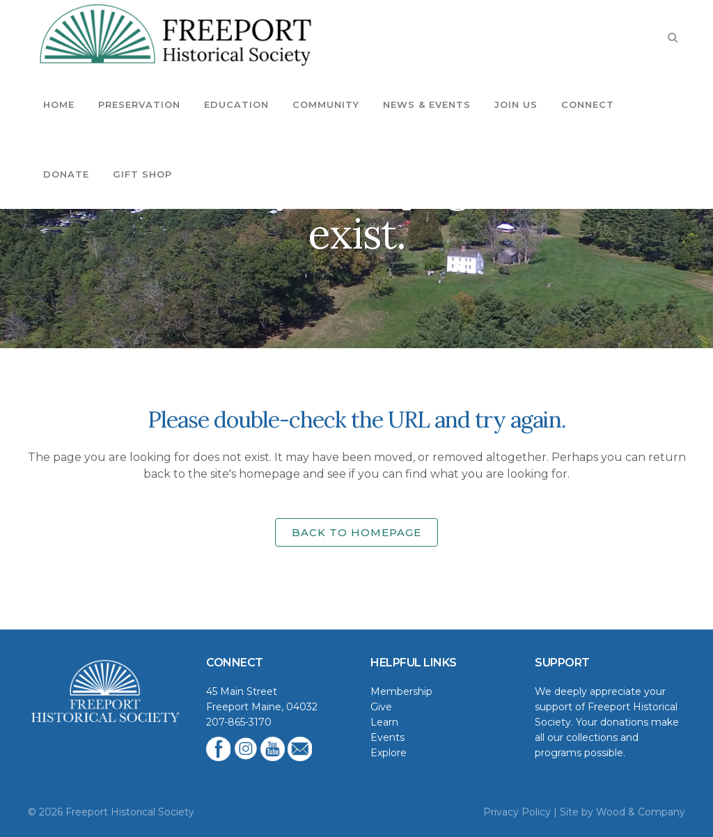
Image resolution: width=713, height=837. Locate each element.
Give (381, 707)
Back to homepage (356, 532)
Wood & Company (640, 812)
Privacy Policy (517, 812)
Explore (388, 752)
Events (387, 737)
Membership (401, 691)
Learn (384, 722)
